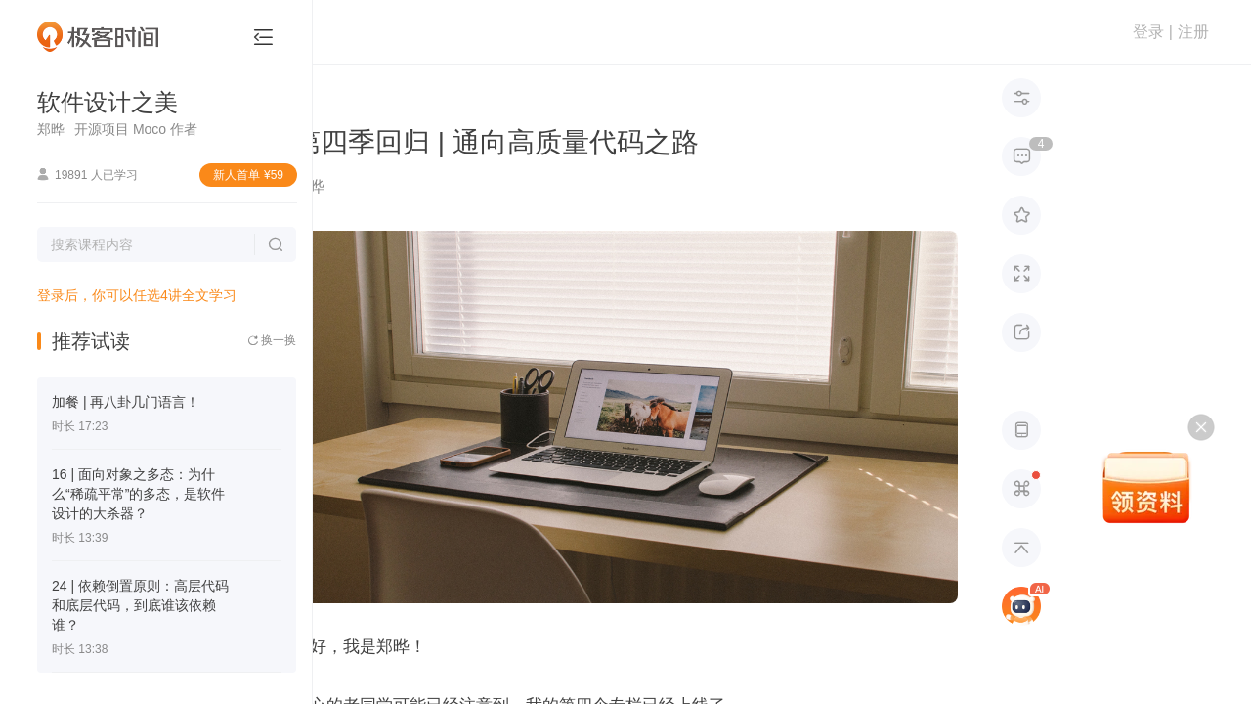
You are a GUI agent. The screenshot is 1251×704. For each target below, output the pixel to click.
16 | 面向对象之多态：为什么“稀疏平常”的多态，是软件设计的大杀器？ (138, 493)
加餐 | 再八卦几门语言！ (125, 402)
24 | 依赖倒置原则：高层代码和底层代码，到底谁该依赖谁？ (140, 605)
